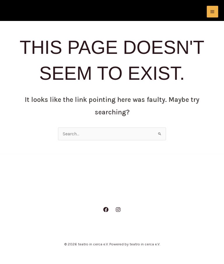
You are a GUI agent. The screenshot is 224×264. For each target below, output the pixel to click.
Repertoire (140, 194)
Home (50, 194)
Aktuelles (78, 194)
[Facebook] (105, 210)
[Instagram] (118, 210)
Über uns (109, 194)
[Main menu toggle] (212, 11)
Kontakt (172, 194)
